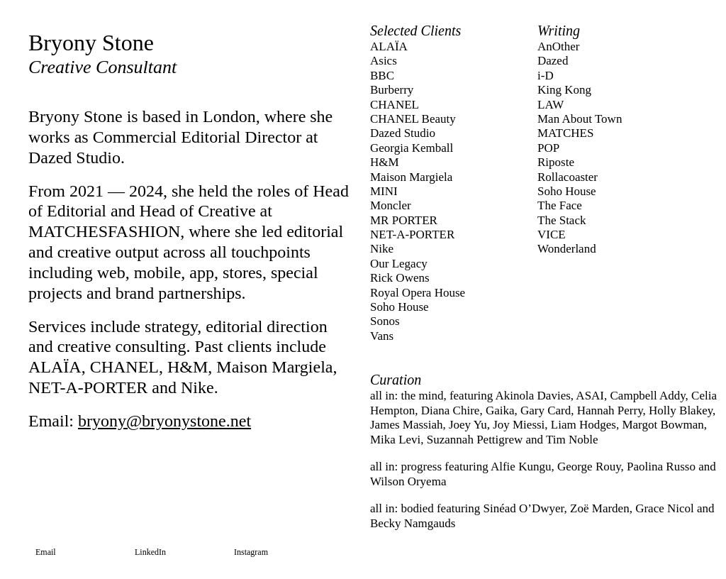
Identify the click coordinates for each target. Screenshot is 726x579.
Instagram (251, 552)
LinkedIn (150, 552)
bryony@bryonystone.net (164, 421)
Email (45, 552)
